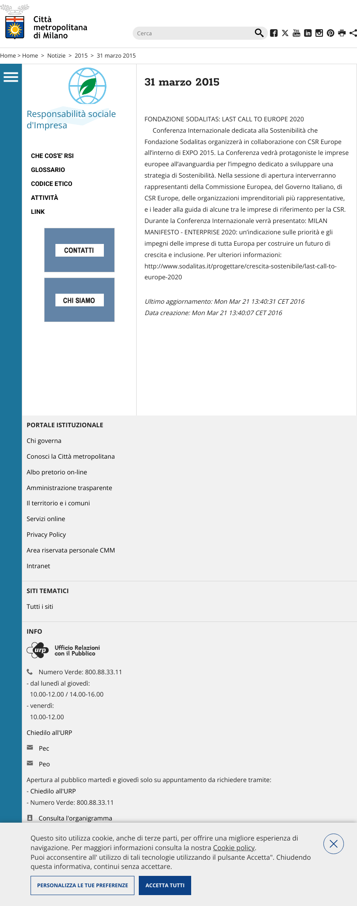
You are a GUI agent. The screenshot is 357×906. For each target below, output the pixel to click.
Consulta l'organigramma (76, 818)
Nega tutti (333, 844)
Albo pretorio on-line (57, 472)
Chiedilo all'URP (50, 733)
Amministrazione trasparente (69, 488)
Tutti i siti (40, 607)
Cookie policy (233, 847)
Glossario (48, 170)
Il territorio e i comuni (58, 503)
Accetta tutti (164, 885)
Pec (44, 749)
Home (8, 55)
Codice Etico (51, 184)
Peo (44, 764)
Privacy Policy (46, 535)
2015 (81, 55)
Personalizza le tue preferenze (82, 885)
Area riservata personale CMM (71, 550)
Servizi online (46, 519)
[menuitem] (79, 156)
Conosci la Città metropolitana (71, 457)
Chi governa (44, 441)
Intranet (38, 566)
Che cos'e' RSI (52, 156)
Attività (44, 198)
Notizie (56, 55)
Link (38, 212)
